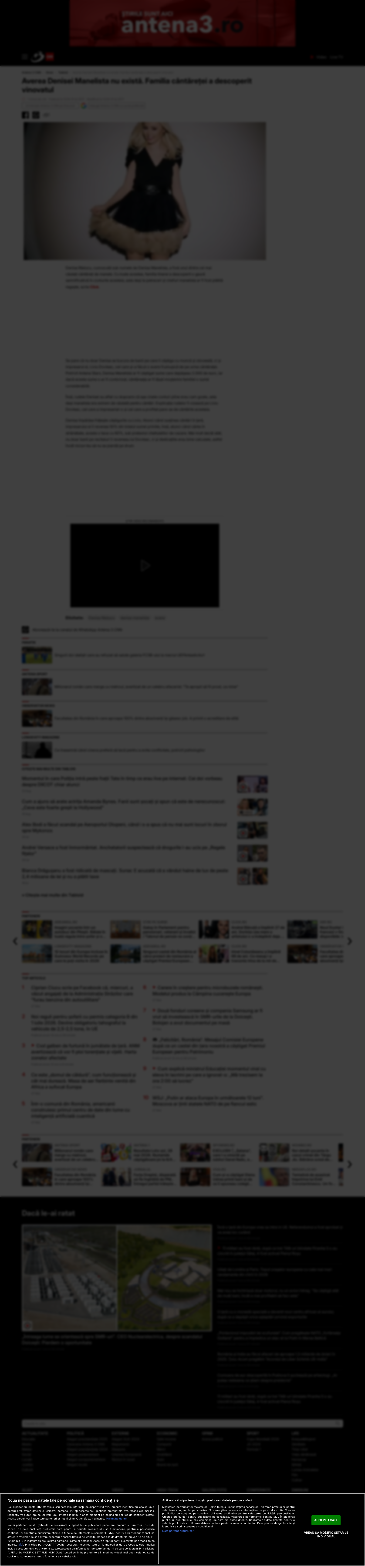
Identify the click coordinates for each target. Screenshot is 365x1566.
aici (20, 1544)
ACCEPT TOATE (326, 1520)
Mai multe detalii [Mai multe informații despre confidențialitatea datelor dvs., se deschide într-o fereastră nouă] (116, 1518)
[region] (182, 1529)
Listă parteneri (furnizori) (178, 1531)
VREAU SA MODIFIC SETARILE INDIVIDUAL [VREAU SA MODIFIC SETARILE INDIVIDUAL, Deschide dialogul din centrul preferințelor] (326, 1534)
